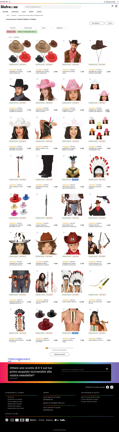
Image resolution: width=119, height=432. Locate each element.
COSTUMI (5, 11)
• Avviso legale (12, 401)
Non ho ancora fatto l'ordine (90, 397)
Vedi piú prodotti (59, 354)
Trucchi (12, 28)
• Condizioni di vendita (14, 399)
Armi (44, 28)
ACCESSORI (15, 11)
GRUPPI (31, 11)
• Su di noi (10, 397)
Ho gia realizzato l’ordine (89, 399)
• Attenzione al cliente (14, 404)
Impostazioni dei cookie (16, 408)
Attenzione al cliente (109, 2)
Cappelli (59, 28)
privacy (19, 401)
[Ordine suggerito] (96, 23)
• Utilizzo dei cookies (14, 406)
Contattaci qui (48, 399)
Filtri (110, 23)
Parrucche (28, 28)
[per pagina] (18, 37)
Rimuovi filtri (11, 31)
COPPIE (39, 11)
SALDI (24, 11)
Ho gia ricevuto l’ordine (89, 401)
